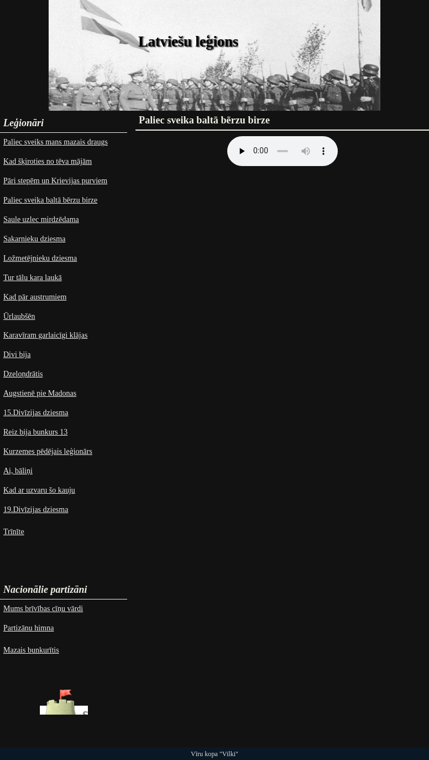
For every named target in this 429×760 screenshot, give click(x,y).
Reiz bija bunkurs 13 (35, 432)
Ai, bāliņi (18, 471)
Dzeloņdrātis (23, 374)
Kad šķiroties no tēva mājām (47, 161)
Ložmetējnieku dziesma (40, 258)
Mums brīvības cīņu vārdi (43, 608)
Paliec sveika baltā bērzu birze (50, 200)
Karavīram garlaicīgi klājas (45, 335)
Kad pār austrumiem (34, 297)
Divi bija (16, 354)
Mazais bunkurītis (31, 650)
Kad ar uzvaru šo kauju (39, 490)
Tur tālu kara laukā (32, 277)
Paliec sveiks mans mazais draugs (55, 142)
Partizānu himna (28, 628)
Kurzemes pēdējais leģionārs (47, 451)
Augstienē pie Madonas (39, 393)
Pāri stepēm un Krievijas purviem (55, 181)
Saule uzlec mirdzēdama (41, 219)
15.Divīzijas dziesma (35, 413)
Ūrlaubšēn (19, 316)
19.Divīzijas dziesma (35, 509)
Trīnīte (13, 532)
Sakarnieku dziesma (34, 239)
